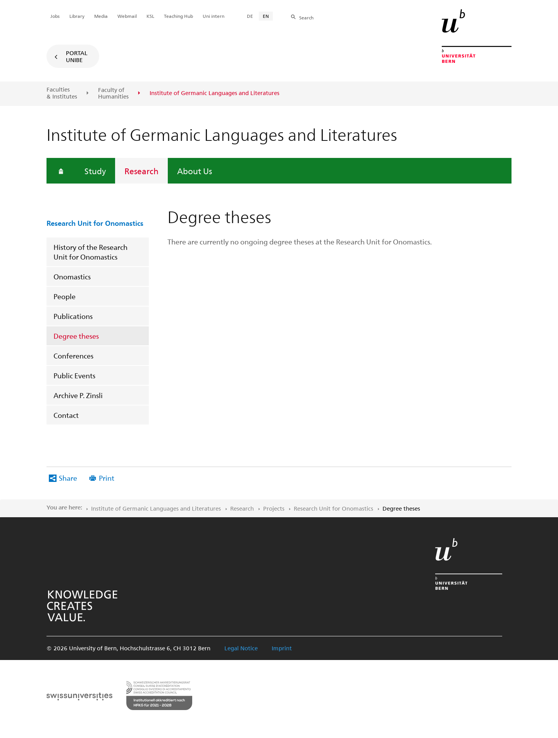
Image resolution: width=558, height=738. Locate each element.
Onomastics (72, 276)
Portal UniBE (77, 56)
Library (76, 16)
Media (101, 16)
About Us (194, 170)
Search (306, 17)
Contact (66, 415)
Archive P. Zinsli (78, 395)
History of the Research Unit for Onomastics (90, 252)
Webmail (127, 16)
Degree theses (76, 336)
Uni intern (213, 16)
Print (106, 478)
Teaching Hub (178, 16)
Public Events (74, 375)
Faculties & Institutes (61, 93)
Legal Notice (241, 648)
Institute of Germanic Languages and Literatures (156, 508)
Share (68, 478)
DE (250, 16)
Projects (273, 508)
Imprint (282, 648)
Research (141, 170)
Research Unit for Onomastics (94, 222)
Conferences (73, 355)
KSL (150, 16)
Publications (73, 316)
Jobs (55, 16)
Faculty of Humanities (113, 93)
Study (95, 170)
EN (266, 16)
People (64, 296)
